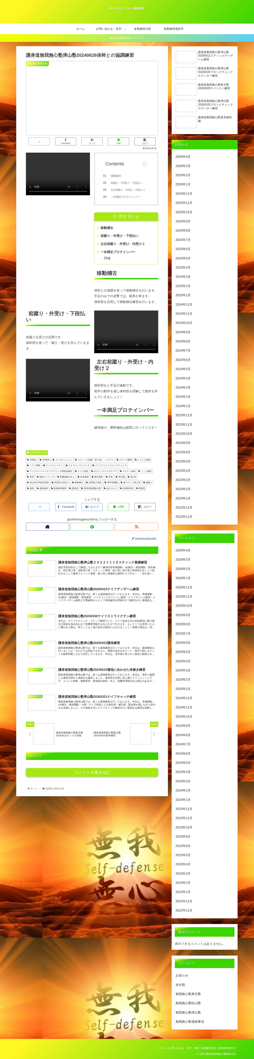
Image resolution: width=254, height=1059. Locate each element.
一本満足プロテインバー (127, 200)
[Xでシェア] (39, 141)
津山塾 (120, 482)
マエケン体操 (127, 476)
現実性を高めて (60, 488)
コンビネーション (62, 465)
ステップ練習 (124, 465)
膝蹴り (147, 488)
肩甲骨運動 (111, 488)
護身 (30, 494)
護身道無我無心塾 (91, 494)
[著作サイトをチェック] (47, 532)
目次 (123, 221)
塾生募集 (97, 482)
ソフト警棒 (33, 471)
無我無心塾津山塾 (37, 458)
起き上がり (110, 494)
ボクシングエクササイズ (104, 476)
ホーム (158, 1048)
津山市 (132, 482)
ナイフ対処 (81, 476)
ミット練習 (145, 476)
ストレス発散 (142, 465)
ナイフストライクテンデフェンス (109, 471)
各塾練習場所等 (225, 1048)
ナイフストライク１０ (78, 471)
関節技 (140, 494)
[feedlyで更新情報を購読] (92, 532)
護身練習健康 (58, 494)
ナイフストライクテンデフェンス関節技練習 (49, 476)
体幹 (30, 482)
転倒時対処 (126, 494)
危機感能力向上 (66, 482)
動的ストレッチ (45, 482)
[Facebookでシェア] (65, 141)
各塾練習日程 (206, 1048)
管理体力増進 (93, 488)
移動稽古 (118, 175)
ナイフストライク (53, 471)
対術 (109, 482)
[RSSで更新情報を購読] (136, 532)
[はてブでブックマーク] (92, 141)
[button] (145, 141)
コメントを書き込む (92, 783)
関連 (108, 264)
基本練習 (83, 482)
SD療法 (32, 465)
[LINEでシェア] (118, 141)
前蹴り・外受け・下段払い (129, 182)
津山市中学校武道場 (38, 488)
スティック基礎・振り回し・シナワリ (94, 465)
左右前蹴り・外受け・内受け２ (123, 249)
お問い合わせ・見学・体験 (180, 1048)
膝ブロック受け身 (130, 488)
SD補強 (44, 465)
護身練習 (42, 494)
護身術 (73, 494)
